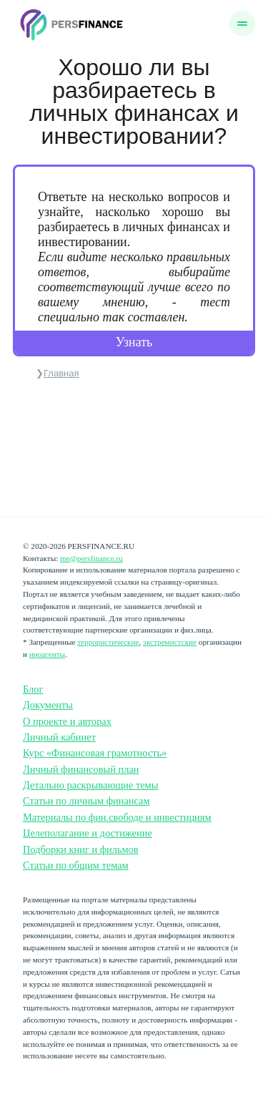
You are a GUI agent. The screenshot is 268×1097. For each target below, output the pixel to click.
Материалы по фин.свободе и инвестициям (117, 817)
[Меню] (242, 23)
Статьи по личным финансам (86, 800)
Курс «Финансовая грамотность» (95, 753)
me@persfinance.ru (91, 558)
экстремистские (170, 642)
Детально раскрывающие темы (90, 785)
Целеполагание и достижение (87, 833)
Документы (48, 705)
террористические (108, 642)
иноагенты (47, 654)
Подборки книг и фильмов (81, 849)
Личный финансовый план (81, 769)
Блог (33, 689)
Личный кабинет (59, 737)
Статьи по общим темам (76, 865)
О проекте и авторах (67, 721)
